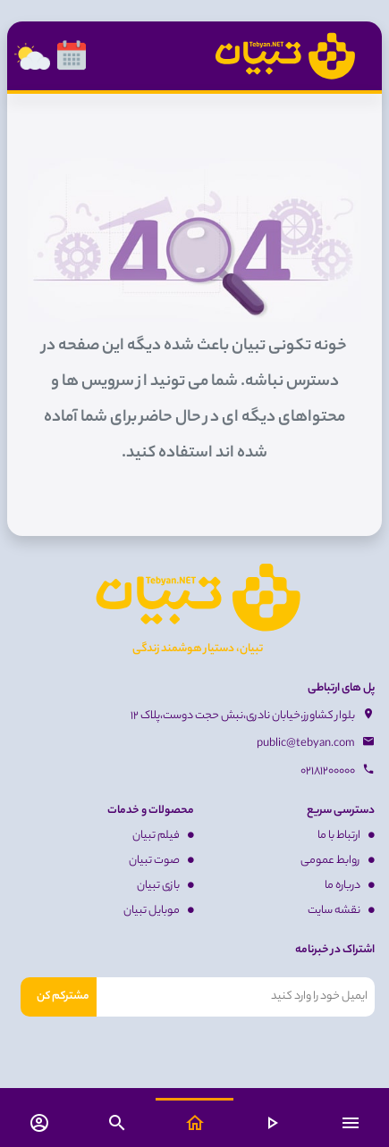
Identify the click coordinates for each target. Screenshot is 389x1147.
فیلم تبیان (163, 835)
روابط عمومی (337, 860)
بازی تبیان (165, 885)
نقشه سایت (341, 910)
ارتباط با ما (346, 835)
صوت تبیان (161, 860)
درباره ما (350, 885)
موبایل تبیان (158, 910)
